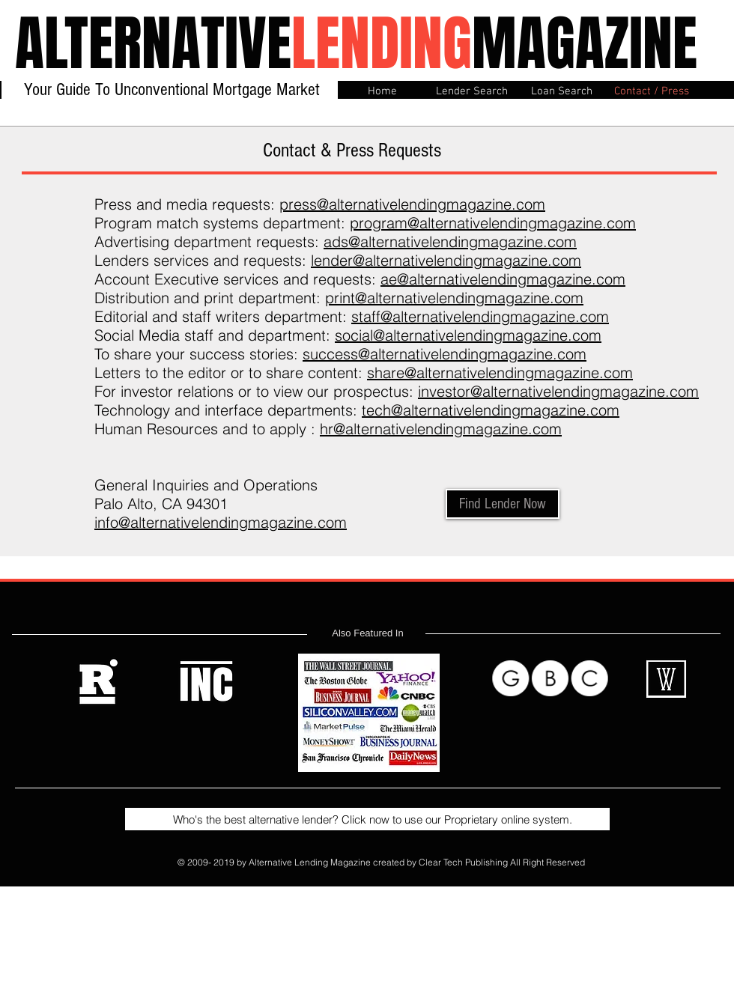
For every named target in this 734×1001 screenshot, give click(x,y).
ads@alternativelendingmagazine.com (450, 241)
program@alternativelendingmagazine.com (493, 222)
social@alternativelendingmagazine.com (468, 335)
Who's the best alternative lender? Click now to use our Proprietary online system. (366, 819)
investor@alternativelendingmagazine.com (558, 391)
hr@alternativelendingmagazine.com (441, 428)
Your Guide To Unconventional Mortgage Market (171, 89)
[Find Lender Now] (502, 504)
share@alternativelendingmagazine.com (500, 372)
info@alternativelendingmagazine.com (220, 522)
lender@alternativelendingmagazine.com (446, 260)
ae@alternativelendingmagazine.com (502, 279)
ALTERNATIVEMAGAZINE (356, 44)
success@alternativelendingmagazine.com (444, 353)
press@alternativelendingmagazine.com (412, 204)
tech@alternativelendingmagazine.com (490, 410)
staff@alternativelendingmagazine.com (480, 316)
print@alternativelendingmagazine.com (454, 297)
